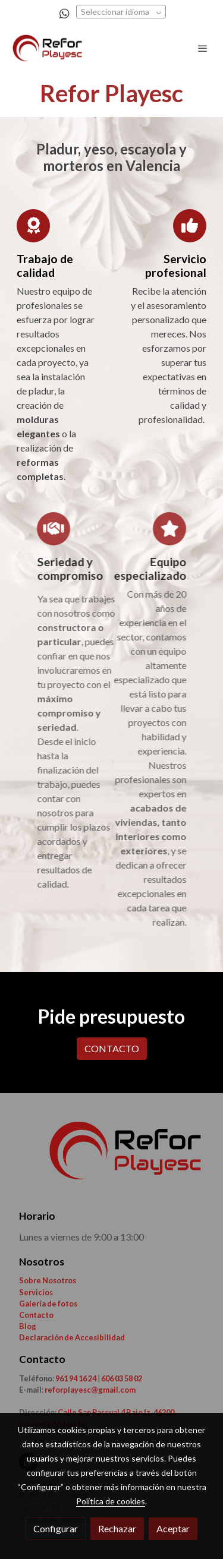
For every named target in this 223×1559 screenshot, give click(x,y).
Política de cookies (110, 1501)
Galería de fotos (48, 1303)
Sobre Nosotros (47, 1280)
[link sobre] (111, 1157)
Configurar (55, 1528)
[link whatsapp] (64, 12)
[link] (47, 48)
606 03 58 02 (121, 1378)
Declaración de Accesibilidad (72, 1337)
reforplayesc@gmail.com (89, 1389)
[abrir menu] (202, 48)
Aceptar (173, 1528)
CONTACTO (111, 1048)
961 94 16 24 (75, 1378)
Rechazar (117, 1528)
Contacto (36, 1315)
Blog (27, 1326)
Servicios (36, 1292)
